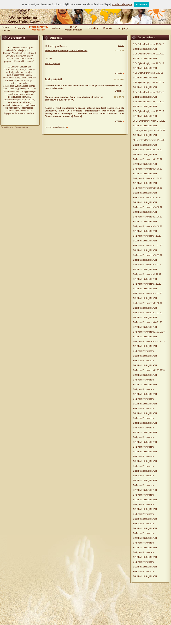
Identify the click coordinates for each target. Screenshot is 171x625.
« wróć (121, 45)
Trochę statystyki (53, 79)
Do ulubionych (7, 127)
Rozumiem (142, 4)
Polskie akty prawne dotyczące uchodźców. (66, 50)
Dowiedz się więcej (122, 4)
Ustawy (48, 59)
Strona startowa (21, 127)
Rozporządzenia (52, 63)
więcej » (118, 73)
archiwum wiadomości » (56, 127)
